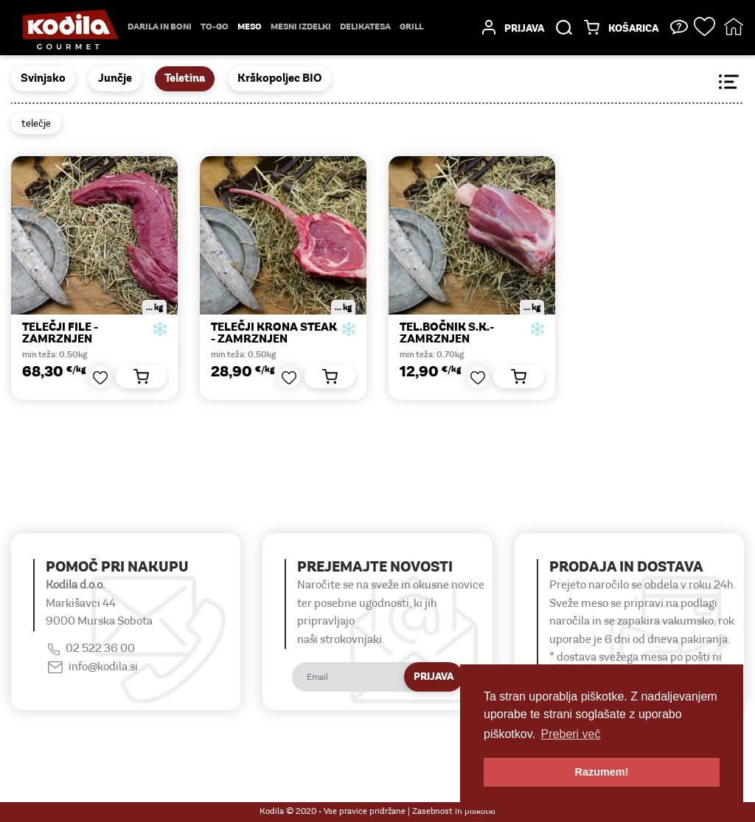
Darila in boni (160, 27)
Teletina (184, 79)
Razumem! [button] (602, 772)
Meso (249, 27)
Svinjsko (43, 79)
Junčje (115, 79)
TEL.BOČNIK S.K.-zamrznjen (447, 333)
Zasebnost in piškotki (453, 811)
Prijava (433, 677)
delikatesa (365, 27)
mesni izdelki (301, 27)
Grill (411, 27)
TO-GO (215, 27)
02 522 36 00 (100, 649)
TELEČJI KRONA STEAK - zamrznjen (274, 333)
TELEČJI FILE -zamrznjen (60, 333)
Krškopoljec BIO (279, 79)
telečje (36, 124)
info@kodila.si (103, 667)
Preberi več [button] (571, 734)
